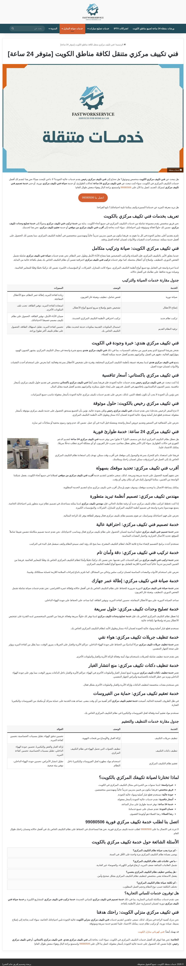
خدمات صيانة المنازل (73, 28)
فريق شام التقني (10, 964)
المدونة (53, 28)
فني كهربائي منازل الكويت (151, 931)
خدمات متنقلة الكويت (167, 964)
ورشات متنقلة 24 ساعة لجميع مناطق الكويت (153, 28)
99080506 (126, 187)
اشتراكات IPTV (121, 28)
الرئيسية (121, 44)
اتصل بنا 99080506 (93, 197)
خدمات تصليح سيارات (99, 28)
